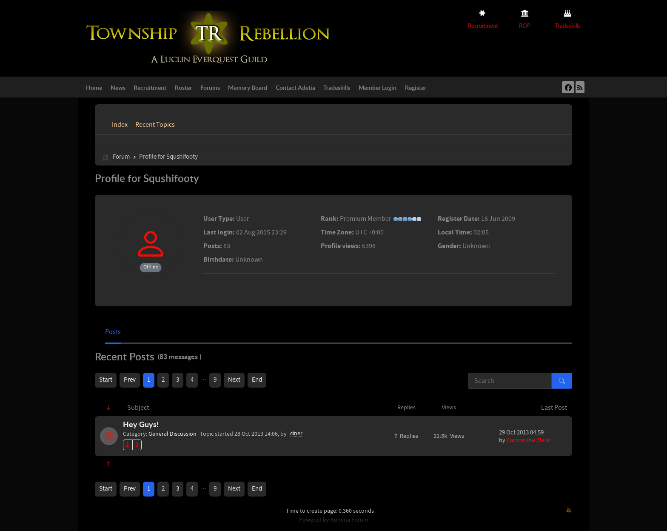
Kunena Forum (349, 520)
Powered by (314, 520)
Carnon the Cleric (528, 440)
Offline (150, 267)
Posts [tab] (113, 332)
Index (120, 124)
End (257, 380)
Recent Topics (155, 124)
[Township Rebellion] (210, 38)
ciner (296, 434)
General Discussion (172, 434)
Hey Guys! (141, 424)
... (203, 378)
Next (234, 380)
